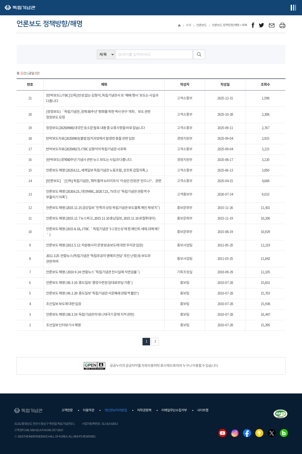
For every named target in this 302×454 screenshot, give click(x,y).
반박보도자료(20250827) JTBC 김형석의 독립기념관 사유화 (86, 149)
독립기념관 (20, 7)
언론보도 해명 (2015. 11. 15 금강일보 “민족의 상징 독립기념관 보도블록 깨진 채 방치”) (103, 208)
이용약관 (88, 410)
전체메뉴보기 (293, 8)
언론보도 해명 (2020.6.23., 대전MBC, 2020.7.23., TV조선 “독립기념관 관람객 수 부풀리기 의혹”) (98, 194)
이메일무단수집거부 (174, 410)
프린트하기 (282, 25)
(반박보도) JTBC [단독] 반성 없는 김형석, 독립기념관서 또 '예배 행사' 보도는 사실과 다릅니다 (102, 98)
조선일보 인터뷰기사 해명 (63, 325)
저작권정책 (144, 410)
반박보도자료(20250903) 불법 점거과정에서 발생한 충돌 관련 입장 (90, 139)
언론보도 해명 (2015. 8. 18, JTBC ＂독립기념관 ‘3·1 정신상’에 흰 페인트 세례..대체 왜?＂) (102, 232)
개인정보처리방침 (115, 410)
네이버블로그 (284, 433)
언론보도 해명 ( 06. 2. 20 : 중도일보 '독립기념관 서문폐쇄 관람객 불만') (92, 293)
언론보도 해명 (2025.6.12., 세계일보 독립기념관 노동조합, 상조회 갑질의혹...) (96, 170)
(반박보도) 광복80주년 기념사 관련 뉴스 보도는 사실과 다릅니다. (89, 160)
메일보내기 (272, 25)
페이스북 (247, 433)
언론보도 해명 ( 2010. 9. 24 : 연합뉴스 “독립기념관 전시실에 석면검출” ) (93, 272)
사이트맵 (202, 410)
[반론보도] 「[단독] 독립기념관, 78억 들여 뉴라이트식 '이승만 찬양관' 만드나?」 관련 (103, 181)
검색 (199, 54)
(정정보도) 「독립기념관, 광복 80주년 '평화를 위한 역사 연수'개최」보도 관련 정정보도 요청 (98, 114)
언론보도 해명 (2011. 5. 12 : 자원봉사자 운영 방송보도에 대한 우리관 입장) (94, 245)
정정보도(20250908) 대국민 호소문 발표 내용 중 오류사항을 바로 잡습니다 (95, 128)
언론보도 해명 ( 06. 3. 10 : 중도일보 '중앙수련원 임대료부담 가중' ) (89, 283)
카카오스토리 (259, 433)
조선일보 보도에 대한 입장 (63, 304)
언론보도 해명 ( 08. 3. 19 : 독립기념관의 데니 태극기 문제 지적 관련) (90, 315)
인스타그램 (235, 433)
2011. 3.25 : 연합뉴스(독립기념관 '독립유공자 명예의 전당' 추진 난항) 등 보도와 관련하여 (98, 259)
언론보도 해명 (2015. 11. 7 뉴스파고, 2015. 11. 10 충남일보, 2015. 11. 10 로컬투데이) (100, 219)
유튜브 (222, 433)
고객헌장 (67, 410)
